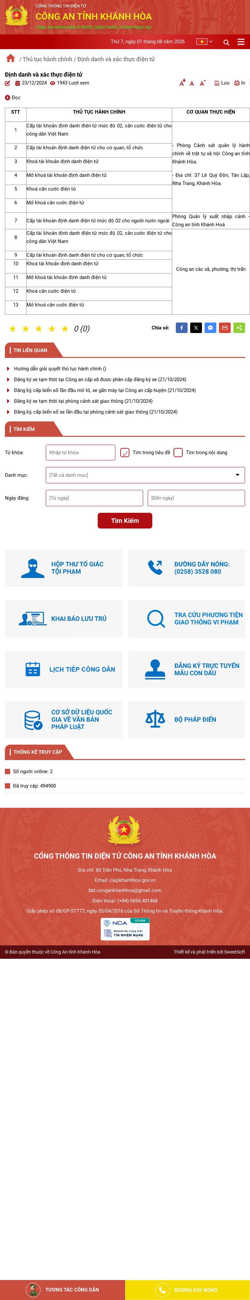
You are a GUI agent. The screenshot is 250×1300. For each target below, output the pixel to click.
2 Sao (26, 328)
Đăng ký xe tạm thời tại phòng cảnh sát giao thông (83, 401)
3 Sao (39, 328)
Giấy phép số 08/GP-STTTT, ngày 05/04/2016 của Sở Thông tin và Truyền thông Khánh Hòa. (125, 911)
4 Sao (52, 328)
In (239, 83)
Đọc (13, 98)
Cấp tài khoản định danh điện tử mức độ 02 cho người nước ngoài (98, 221)
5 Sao (65, 328)
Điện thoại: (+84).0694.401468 (125, 901)
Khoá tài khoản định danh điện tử (62, 161)
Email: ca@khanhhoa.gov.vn (125, 880)
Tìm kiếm (125, 521)
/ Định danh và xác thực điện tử (114, 59)
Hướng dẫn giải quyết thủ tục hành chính (60, 369)
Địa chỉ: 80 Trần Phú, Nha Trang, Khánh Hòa (125, 870)
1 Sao (13, 328)
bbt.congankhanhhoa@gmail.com (125, 890)
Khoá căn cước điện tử (51, 189)
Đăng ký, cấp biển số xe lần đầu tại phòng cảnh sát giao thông (95, 412)
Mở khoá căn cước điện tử (55, 203)
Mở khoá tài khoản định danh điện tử (66, 175)
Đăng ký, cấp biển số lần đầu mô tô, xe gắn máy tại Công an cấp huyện (105, 390)
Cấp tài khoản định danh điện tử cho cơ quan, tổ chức (84, 148)
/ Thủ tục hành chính (45, 59)
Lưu (221, 83)
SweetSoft (234, 952)
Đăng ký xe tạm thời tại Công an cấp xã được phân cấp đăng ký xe (100, 379)
